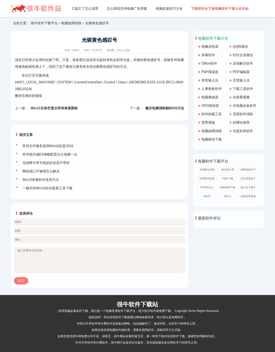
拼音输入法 (209, 80)
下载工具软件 (243, 89)
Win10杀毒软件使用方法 (40, 179)
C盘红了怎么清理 (85, 8)
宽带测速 (208, 122)
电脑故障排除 (71, 23)
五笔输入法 (241, 80)
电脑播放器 (209, 97)
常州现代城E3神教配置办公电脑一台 (49, 154)
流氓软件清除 (243, 114)
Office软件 (209, 63)
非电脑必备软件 (244, 105)
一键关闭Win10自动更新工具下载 (47, 188)
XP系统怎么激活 (207, 188)
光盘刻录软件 (243, 131)
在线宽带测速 (248, 196)
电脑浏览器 (209, 46)
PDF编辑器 (241, 72)
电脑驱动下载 (211, 139)
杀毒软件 (208, 55)
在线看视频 (241, 97)
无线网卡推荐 (207, 169)
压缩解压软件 (243, 63)
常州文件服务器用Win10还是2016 (47, 146)
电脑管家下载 (227, 187)
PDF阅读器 (209, 72)
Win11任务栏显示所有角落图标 (54, 108)
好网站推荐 (241, 122)
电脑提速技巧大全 (169, 8)
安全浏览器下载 (248, 179)
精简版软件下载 (248, 170)
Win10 (207, 196)
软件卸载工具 (211, 114)
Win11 (227, 196)
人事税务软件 (211, 89)
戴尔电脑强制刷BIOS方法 (164, 108)
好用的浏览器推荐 (207, 179)
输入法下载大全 (248, 188)
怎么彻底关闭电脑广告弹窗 (127, 8)
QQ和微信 (240, 46)
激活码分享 (227, 169)
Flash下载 (227, 178)
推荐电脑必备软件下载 (73, 311)
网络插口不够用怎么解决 (41, 171)
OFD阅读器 (210, 105)
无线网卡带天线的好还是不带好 (46, 163)
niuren (75, 50)
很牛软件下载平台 (44, 23)
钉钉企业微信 (243, 55)
